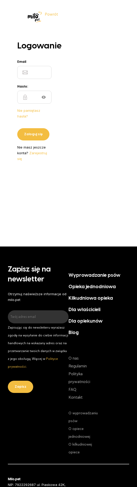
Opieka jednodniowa (92, 287)
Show (43, 97)
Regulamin (77, 366)
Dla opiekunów (85, 321)
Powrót (51, 14)
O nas (73, 358)
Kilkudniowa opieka (90, 298)
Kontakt (75, 397)
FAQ (72, 389)
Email (21, 62)
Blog (73, 332)
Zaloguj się (33, 134)
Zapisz (20, 387)
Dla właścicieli (84, 309)
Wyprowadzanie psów (94, 275)
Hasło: (22, 86)
